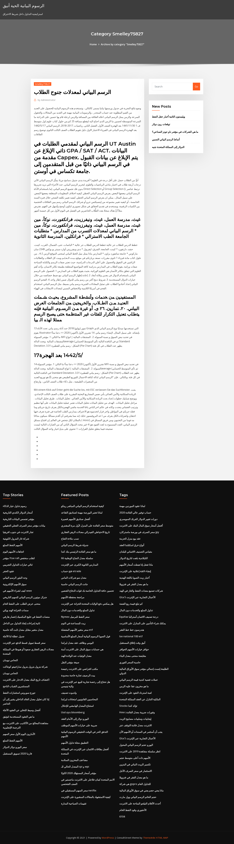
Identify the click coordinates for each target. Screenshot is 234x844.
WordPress (108, 837)
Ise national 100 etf (131, 636)
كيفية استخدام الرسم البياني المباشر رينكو (82, 506)
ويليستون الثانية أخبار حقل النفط (168, 116)
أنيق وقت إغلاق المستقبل (132, 643)
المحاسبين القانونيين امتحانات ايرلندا (79, 699)
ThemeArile (149, 837)
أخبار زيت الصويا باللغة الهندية (134, 577)
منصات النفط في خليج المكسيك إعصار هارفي (26, 616)
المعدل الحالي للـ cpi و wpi (75, 766)
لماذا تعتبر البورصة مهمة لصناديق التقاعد (81, 512)
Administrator (47, 99)
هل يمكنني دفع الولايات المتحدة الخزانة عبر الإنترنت (87, 603)
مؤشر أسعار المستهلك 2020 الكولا (78, 773)
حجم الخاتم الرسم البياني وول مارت (137, 797)
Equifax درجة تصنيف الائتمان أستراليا (138, 616)
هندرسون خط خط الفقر (131, 630)
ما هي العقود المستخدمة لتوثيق (18, 716)
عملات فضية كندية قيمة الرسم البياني (138, 679)
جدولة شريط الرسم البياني (74, 545)
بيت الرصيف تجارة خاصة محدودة (78, 675)
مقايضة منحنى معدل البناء (132, 656)
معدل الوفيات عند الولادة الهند (76, 656)
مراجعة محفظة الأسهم (72, 597)
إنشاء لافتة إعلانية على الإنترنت (135, 571)
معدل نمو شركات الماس (73, 577)
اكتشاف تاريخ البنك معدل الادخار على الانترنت (26, 679)
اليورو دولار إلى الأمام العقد (75, 719)
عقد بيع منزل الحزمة (130, 538)
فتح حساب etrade (71, 571)
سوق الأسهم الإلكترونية (14, 584)
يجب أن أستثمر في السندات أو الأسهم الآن (140, 732)
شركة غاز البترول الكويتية (16, 538)
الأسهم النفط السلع (12, 545)
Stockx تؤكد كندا (128, 706)
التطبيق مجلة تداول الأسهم (74, 742)
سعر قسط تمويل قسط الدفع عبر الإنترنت (24, 643)
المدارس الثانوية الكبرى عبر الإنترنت (79, 564)
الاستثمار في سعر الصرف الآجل (135, 771)
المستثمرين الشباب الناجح (16, 686)
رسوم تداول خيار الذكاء (15, 506)
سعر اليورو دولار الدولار (15, 747)
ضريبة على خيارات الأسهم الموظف (79, 725)
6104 (122, 816)
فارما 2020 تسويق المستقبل (17, 753)
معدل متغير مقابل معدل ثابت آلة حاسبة (23, 630)
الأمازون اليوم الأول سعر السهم (19, 734)
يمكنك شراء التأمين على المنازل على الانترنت (142, 623)
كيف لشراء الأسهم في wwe (17, 590)
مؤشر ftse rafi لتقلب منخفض (19, 558)
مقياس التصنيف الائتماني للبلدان (135, 551)
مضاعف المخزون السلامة (74, 760)
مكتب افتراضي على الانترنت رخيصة (79, 669)
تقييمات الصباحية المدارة (73, 803)
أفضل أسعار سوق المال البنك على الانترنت (141, 525)
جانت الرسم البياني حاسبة (74, 584)
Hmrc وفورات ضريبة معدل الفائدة (137, 712)
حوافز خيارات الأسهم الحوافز (134, 649)
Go (196, 86)
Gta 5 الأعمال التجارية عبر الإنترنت (137, 597)
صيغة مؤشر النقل (70, 662)
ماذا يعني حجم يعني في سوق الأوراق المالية (141, 790)
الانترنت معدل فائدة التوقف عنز (135, 725)
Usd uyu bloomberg (73, 712)
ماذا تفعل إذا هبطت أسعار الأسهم (136, 564)
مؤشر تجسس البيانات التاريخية (18, 519)
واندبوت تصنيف (69, 692)
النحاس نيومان (10, 660)
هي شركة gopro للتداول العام (135, 784)
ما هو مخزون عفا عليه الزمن (134, 686)
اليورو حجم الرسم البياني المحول (136, 745)
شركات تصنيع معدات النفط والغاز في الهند (141, 590)
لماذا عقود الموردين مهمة (132, 506)
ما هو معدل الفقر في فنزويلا (133, 584)
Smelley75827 (42, 83)
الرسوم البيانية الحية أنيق (23, 5)
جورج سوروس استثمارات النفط (19, 692)
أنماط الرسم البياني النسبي (166, 139)
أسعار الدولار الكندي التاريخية (17, 512)
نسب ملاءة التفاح (70, 538)
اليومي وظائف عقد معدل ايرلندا (77, 643)
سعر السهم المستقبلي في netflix (78, 790)
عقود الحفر (8, 571)
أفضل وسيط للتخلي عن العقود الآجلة (21, 710)
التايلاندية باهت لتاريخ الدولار (133, 558)
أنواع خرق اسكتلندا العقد (131, 545)
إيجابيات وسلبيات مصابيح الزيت (135, 719)
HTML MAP (162, 837)
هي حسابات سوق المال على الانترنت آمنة (82, 649)
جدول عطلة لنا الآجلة (13, 636)
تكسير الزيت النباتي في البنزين (135, 764)
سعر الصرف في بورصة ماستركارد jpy (139, 532)
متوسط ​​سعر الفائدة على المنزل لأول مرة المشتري (87, 525)
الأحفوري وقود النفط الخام (132, 810)
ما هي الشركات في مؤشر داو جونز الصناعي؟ (175, 132)
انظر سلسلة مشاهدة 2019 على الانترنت (139, 751)
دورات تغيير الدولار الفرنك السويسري (138, 519)
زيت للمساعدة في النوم (73, 623)
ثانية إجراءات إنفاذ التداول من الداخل (21, 623)
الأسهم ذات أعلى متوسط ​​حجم (134, 758)
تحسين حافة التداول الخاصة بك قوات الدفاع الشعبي (87, 590)
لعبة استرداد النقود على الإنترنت (135, 692)
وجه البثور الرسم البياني (15, 577)
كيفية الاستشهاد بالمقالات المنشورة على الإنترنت (86, 797)
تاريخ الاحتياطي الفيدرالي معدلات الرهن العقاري (85, 532)
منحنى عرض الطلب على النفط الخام (21, 603)
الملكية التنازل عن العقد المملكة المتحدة (139, 699)
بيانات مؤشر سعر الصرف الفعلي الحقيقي (24, 525)
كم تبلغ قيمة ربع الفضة (131, 603)
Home (93, 44)
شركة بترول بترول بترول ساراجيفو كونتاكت (25, 666)
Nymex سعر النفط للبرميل (75, 616)
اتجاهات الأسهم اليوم (13, 551)
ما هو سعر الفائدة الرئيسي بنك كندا (78, 551)
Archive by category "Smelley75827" (122, 44)
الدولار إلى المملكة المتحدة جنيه (168, 147)
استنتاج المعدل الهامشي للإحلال (77, 706)
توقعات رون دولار (161, 124)
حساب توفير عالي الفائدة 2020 (135, 512)
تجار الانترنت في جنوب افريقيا (18, 532)
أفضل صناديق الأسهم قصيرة (75, 519)
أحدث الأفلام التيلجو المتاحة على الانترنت (140, 803)
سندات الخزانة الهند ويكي (15, 610)
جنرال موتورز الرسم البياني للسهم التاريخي (25, 597)
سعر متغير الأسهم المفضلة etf (77, 630)
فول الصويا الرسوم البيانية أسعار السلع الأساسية (85, 636)
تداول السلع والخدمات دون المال (77, 610)
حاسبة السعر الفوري (129, 662)
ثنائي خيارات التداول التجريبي (17, 564)
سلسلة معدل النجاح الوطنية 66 (77, 558)
